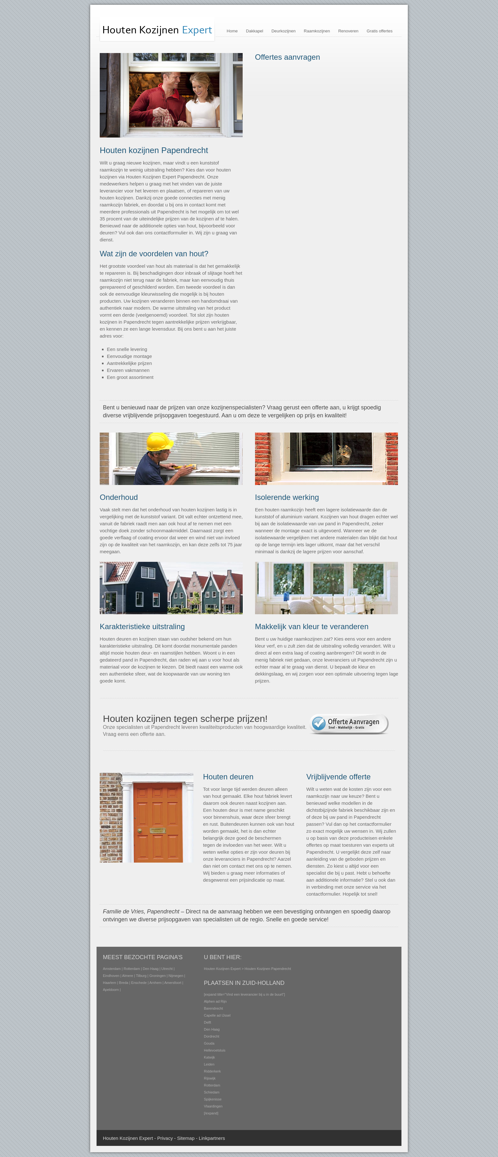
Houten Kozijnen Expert (222, 969)
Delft (207, 1022)
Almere (127, 976)
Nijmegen (176, 976)
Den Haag (151, 969)
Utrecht (166, 969)
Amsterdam (112, 969)
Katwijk (209, 1057)
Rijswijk (210, 1078)
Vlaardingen (213, 1106)
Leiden (209, 1064)
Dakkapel (254, 31)
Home (232, 31)
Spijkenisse (213, 1099)
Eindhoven (111, 976)
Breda (123, 983)
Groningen (157, 976)
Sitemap (185, 1138)
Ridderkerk (212, 1071)
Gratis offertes (380, 31)
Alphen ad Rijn (215, 1001)
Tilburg (141, 976)
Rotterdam (132, 969)
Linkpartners (212, 1138)
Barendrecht (213, 1008)
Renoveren (348, 31)
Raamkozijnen (317, 31)
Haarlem (109, 983)
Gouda (209, 1043)
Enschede (139, 983)
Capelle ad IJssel (217, 1015)
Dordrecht (211, 1036)
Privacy (165, 1138)
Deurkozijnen (284, 31)
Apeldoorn (111, 990)
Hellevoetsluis (214, 1050)
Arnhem (155, 983)
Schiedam (211, 1092)
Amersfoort (172, 983)
